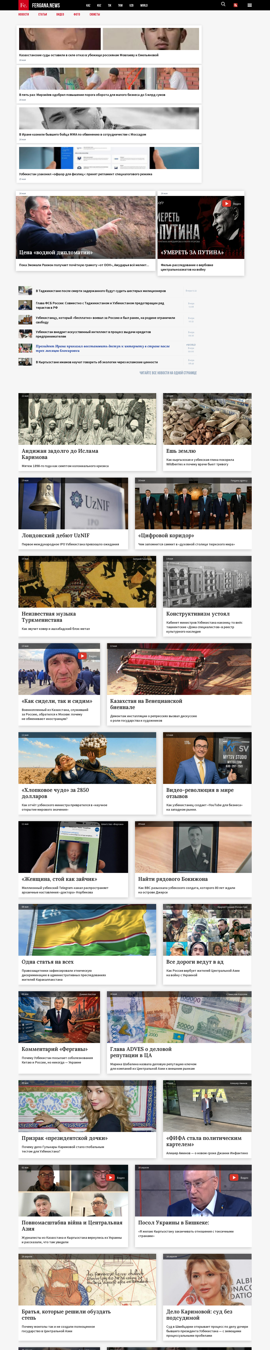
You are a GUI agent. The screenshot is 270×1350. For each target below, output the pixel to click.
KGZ (100, 5)
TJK (111, 5)
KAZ (88, 5)
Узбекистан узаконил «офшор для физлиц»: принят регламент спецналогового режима (224, 62)
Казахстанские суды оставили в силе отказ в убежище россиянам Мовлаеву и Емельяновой (44, 62)
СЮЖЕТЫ (96, 14)
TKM (122, 5)
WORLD (147, 5)
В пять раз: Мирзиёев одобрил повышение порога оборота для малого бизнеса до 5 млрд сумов (104, 62)
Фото (78, 14)
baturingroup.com (160, 1346)
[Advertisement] (228, 231)
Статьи (43, 14)
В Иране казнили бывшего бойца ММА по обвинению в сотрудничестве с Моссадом (164, 59)
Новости (23, 14)
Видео (62, 14)
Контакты (27, 1340)
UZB (134, 5)
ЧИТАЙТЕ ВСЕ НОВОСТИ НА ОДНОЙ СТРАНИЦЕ (168, 265)
